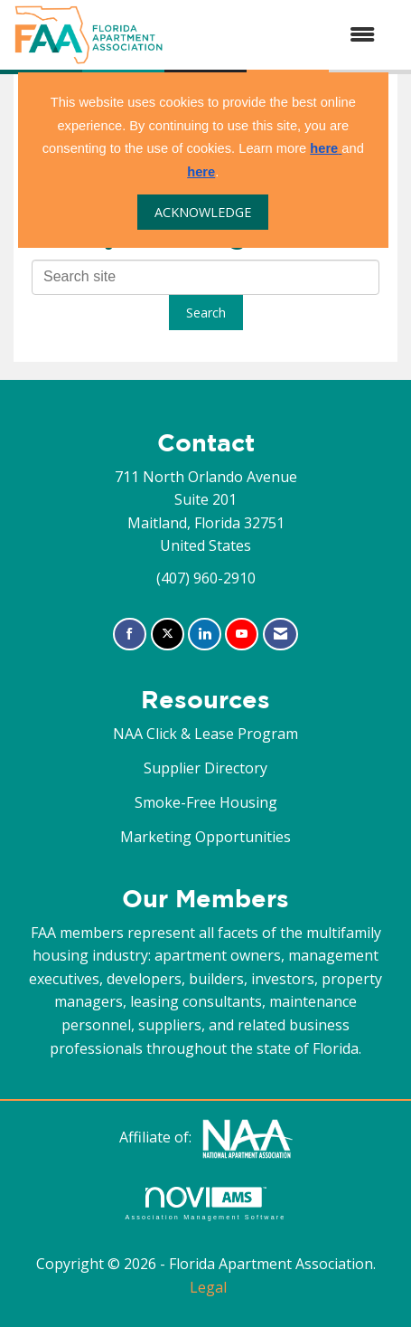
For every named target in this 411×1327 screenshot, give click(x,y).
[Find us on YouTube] (241, 634)
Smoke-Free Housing (206, 802)
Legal (208, 1287)
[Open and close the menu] (278, 35)
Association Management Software (205, 1203)
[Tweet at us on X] (167, 634)
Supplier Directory (205, 768)
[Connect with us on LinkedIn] (204, 634)
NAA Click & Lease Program (205, 734)
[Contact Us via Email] (280, 634)
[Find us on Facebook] (129, 634)
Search (206, 312)
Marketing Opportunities (205, 837)
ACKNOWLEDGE (202, 212)
